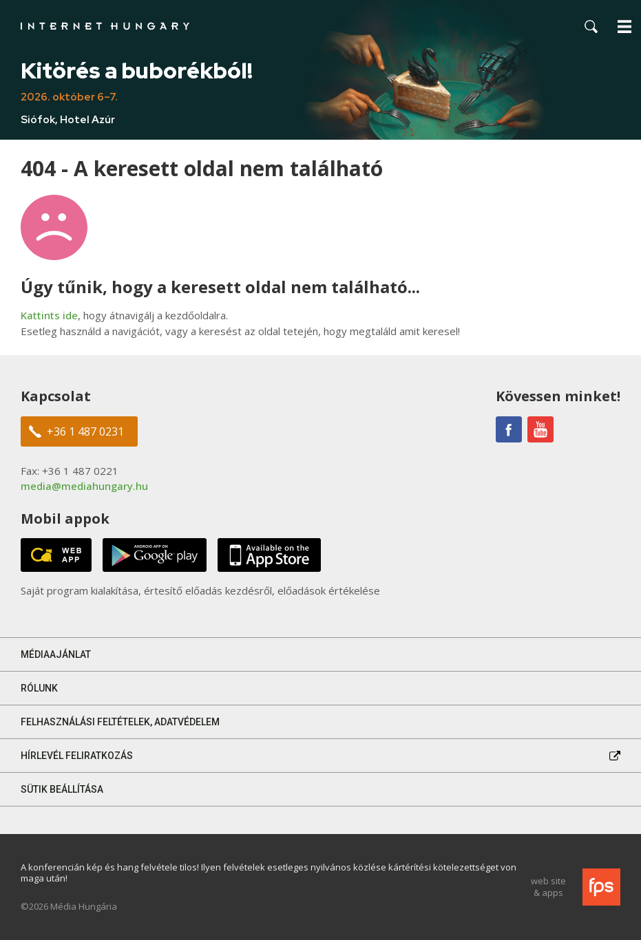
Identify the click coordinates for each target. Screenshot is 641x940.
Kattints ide (49, 315)
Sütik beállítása (62, 789)
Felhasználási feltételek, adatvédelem (120, 721)
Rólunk (39, 688)
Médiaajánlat (56, 654)
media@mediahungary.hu (84, 486)
